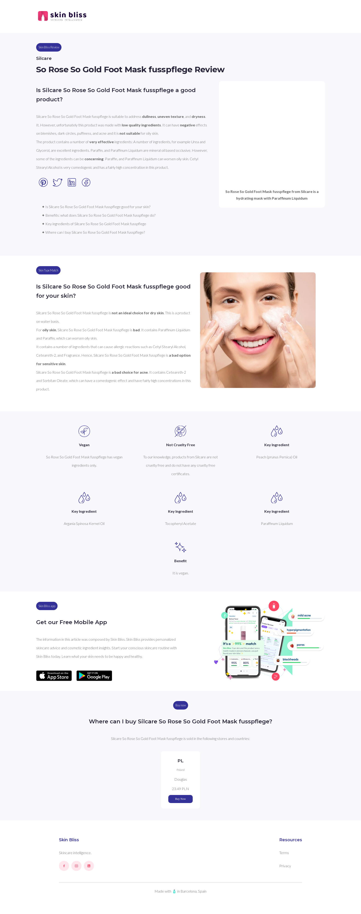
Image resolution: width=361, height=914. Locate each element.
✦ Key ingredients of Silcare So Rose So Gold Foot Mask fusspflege (94, 223)
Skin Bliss (69, 839)
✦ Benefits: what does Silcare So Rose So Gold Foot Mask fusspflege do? (98, 215)
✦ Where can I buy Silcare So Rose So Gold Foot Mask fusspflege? (93, 232)
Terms (284, 852)
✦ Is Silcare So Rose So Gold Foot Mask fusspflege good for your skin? (96, 206)
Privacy (285, 866)
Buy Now (180, 798)
